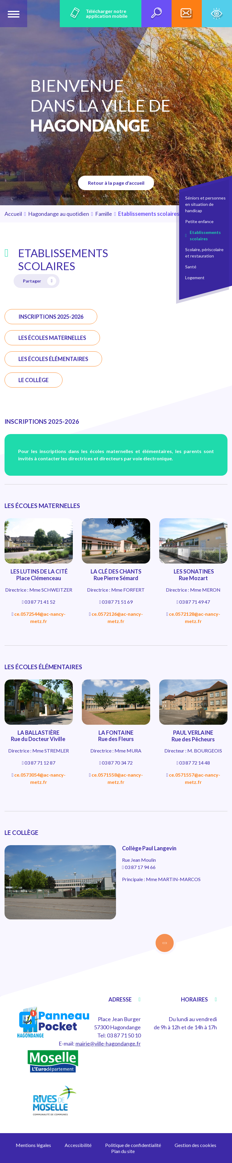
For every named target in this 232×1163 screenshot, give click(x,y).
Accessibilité (78, 1145)
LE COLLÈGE (33, 380)
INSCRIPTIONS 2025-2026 (50, 316)
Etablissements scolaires (205, 235)
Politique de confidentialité (133, 1145)
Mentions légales (33, 1145)
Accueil (13, 213)
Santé (190, 266)
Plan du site (123, 1151)
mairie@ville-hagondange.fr (108, 1043)
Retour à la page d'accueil (116, 183)
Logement (195, 277)
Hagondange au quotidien (58, 213)
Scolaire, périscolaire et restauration (204, 252)
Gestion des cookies (195, 1145)
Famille (103, 213)
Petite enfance (199, 221)
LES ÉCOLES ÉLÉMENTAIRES (53, 359)
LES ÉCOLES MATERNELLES (52, 337)
